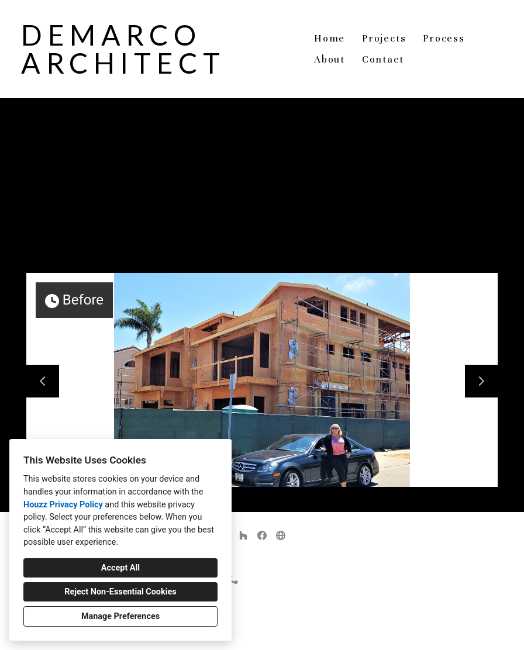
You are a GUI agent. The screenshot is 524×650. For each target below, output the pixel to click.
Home (329, 38)
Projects (384, 38)
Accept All (120, 568)
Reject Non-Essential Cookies (120, 592)
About (329, 59)
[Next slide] (481, 381)
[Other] (280, 535)
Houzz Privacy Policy (63, 505)
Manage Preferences (120, 616)
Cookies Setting (288, 632)
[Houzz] (243, 535)
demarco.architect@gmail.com (268, 599)
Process (444, 38)
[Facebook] (262, 535)
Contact (383, 59)
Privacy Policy (232, 632)
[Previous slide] (42, 381)
